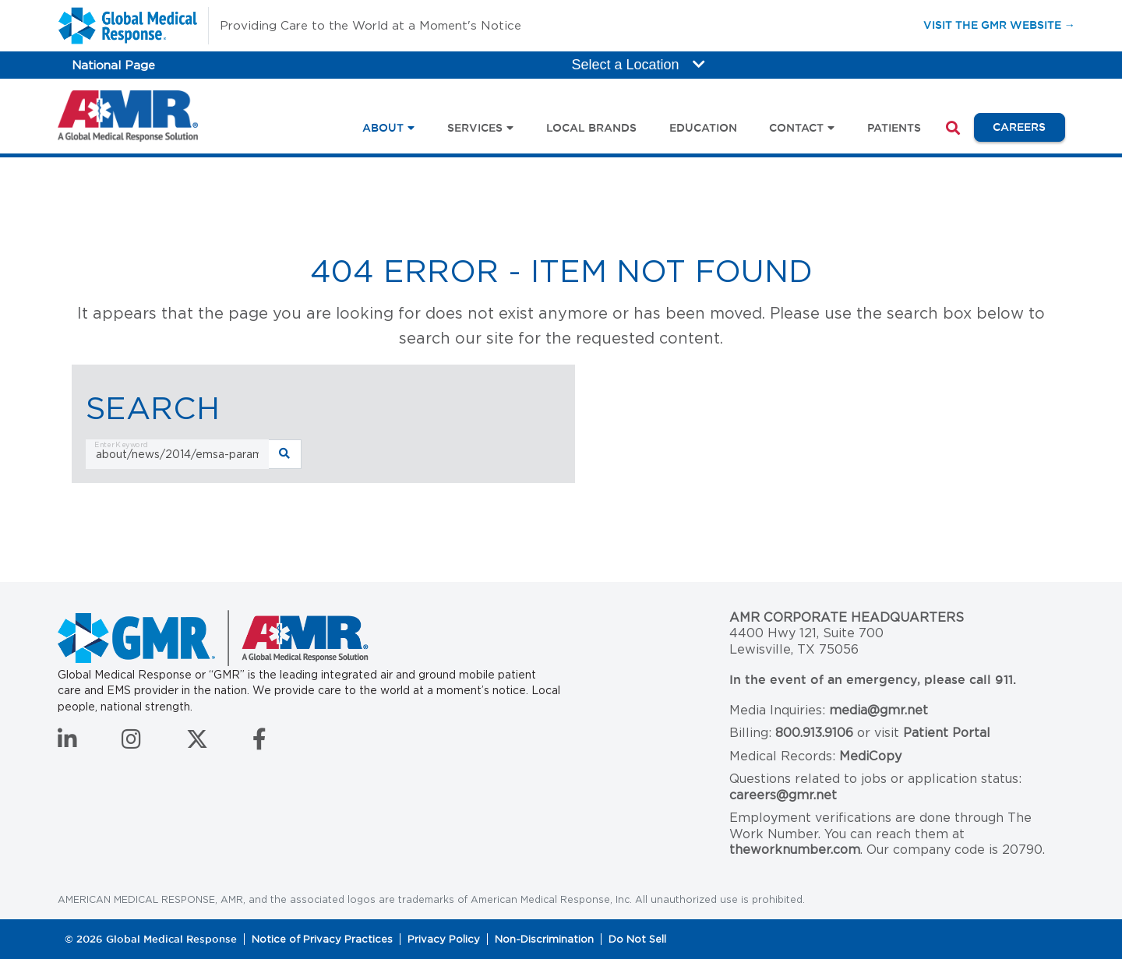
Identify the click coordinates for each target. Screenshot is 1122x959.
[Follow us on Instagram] (131, 743)
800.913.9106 (814, 732)
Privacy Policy (444, 939)
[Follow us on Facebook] (259, 743)
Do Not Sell (637, 939)
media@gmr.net (878, 710)
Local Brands (591, 128)
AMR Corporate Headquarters (846, 617)
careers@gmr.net (783, 795)
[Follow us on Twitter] (197, 743)
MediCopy (870, 756)
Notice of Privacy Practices (322, 939)
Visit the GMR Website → (999, 24)
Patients (894, 128)
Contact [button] (796, 128)
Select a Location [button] (638, 64)
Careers (1028, 126)
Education (703, 128)
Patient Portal (946, 732)
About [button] (383, 128)
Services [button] (475, 128)
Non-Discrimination (544, 939)
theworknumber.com (794, 849)
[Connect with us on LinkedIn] (67, 743)
